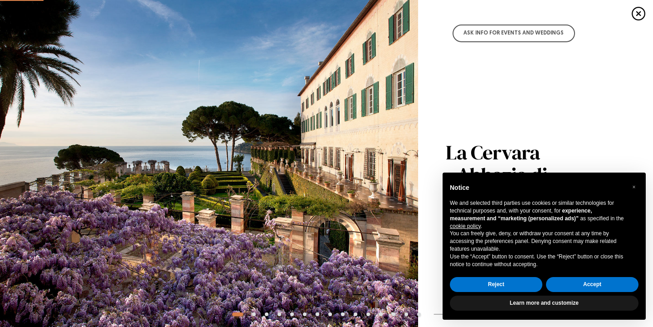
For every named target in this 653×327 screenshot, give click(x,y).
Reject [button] (496, 284)
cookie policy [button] (465, 226)
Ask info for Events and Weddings (513, 33)
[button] (634, 187)
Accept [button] (592, 284)
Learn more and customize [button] (544, 303)
